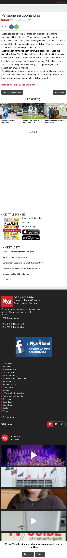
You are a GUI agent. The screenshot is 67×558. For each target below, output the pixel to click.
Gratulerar (7, 399)
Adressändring (9, 381)
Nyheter (5, 20)
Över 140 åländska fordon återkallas (18, 251)
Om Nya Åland (8, 417)
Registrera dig (28, 226)
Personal (6, 366)
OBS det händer (9, 372)
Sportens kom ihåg (11, 384)
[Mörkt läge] (62, 424)
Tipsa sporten (8, 387)
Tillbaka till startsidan (12, 92)
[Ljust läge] (56, 424)
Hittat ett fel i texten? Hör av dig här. (18, 85)
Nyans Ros (7, 405)
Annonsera (7, 279)
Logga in (61, 2)
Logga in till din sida (31, 218)
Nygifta (5, 408)
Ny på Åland (8, 402)
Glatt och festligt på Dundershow (16, 273)
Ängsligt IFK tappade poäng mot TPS (31, 121)
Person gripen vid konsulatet (8, 121)
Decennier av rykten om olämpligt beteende (21, 268)
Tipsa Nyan (59, 92)
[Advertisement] (33, 167)
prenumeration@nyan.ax (28, 309)
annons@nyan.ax (30, 303)
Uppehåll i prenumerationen (14, 378)
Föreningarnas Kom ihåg (13, 396)
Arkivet (25, 222)
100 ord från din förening (13, 393)
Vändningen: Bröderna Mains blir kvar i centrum (23, 262)
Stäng (40, 554)
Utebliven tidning (10, 375)
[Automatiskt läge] (50, 424)
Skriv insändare (9, 369)
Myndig (6, 390)
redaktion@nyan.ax (31, 300)
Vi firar (5, 411)
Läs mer (28, 554)
